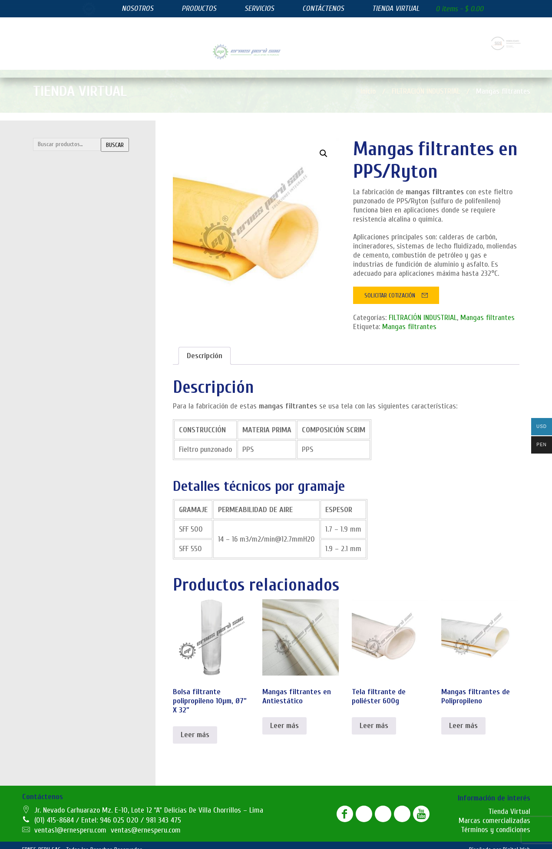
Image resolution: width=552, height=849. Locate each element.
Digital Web (516, 841)
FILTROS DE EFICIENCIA (77, 260)
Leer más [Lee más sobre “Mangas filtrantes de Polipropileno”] (463, 717)
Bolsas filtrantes (61, 173)
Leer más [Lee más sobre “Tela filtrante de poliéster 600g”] (374, 717)
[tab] (204, 347)
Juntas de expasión (64, 381)
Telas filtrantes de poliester (76, 243)
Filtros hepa (54, 329)
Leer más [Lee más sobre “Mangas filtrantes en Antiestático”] (284, 717)
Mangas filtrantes (63, 225)
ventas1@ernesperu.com (70, 821)
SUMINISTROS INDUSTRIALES (86, 363)
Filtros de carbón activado (73, 312)
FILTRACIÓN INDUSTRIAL (79, 156)
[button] (323, 145)
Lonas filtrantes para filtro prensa (84, 208)
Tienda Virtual (509, 802)
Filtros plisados (59, 346)
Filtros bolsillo (57, 294)
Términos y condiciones (495, 821)
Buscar (115, 136)
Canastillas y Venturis (68, 191)
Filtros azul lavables (65, 277)
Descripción (204, 347)
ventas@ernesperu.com (146, 821)
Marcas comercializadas (494, 811)
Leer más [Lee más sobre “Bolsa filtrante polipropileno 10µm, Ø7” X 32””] (195, 726)
